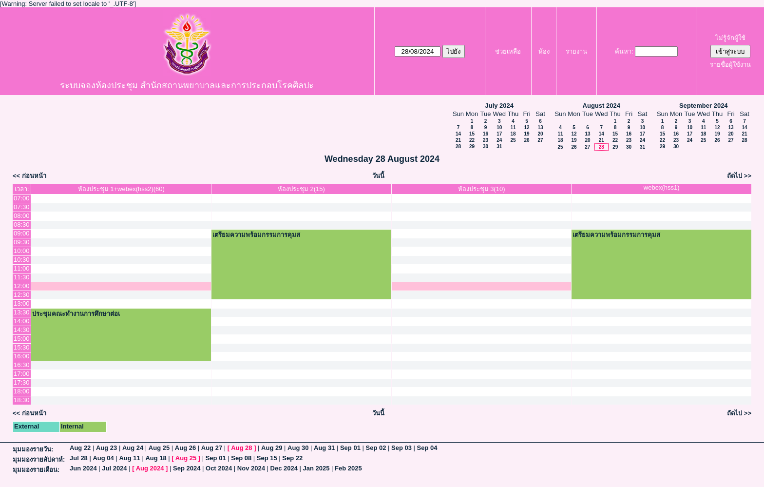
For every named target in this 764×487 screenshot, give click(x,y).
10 (499, 127)
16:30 (22, 365)
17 (499, 133)
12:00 (22, 286)
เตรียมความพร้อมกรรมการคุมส (256, 234)
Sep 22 (292, 458)
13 (540, 127)
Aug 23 (106, 447)
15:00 (22, 338)
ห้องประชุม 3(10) (481, 189)
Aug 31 (324, 447)
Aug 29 (271, 447)
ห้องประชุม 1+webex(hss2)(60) (121, 189)
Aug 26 (185, 447)
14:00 (22, 321)
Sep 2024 (186, 468)
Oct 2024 (219, 468)
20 (540, 133)
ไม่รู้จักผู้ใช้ (730, 37)
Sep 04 (427, 447)
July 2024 (499, 105)
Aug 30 (297, 447)
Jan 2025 (316, 468)
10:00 (22, 250)
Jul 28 (79, 458)
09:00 (22, 233)
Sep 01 (350, 447)
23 (485, 140)
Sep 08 (241, 458)
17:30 (22, 382)
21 (458, 140)
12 (526, 127)
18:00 (22, 391)
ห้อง (544, 51)
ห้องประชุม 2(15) (301, 189)
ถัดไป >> (739, 175)
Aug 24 (132, 447)
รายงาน (576, 51)
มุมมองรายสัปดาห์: (39, 459)
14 (458, 133)
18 (513, 133)
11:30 (22, 277)
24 (499, 140)
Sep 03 (401, 447)
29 (472, 146)
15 (472, 133)
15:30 (22, 347)
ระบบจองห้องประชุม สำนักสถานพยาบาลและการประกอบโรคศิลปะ (187, 85)
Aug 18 (155, 458)
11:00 (22, 268)
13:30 (22, 312)
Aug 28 (241, 447)
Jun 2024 (83, 468)
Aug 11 (129, 458)
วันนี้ (378, 175)
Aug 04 (103, 458)
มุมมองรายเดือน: (36, 469)
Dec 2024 (284, 468)
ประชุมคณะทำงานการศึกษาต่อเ (76, 313)
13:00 (22, 303)
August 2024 (601, 105)
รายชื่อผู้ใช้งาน (730, 64)
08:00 (22, 215)
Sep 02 (375, 447)
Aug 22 (80, 447)
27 (540, 140)
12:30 (22, 294)
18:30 (22, 400)
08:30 (22, 224)
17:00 (22, 373)
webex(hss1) (662, 187)
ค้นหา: (624, 51)
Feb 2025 (348, 468)
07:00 (22, 198)
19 (526, 133)
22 (472, 140)
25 (513, 140)
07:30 (22, 207)
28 (458, 146)
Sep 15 (267, 458)
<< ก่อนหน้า (29, 175)
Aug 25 (159, 447)
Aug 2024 (150, 468)
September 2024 (703, 105)
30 (485, 146)
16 (485, 133)
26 (526, 140)
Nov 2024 (251, 468)
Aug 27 (211, 447)
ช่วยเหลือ (508, 51)
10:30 (22, 259)
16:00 (22, 356)
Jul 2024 (114, 468)
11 (513, 127)
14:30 (22, 329)
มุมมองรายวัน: (33, 449)
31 (499, 146)
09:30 (22, 242)
